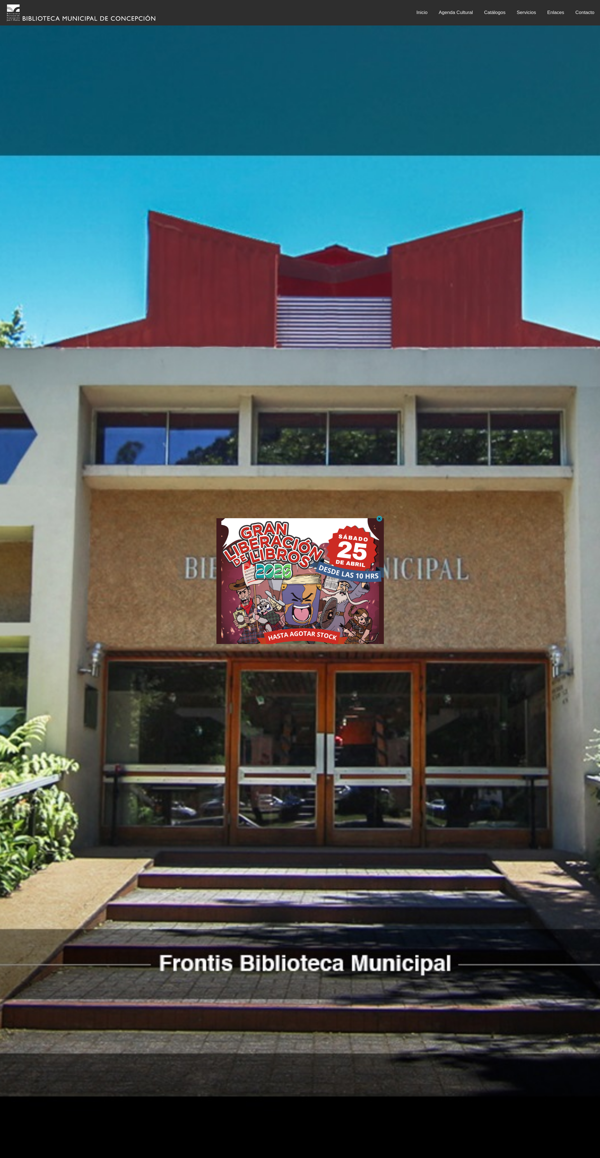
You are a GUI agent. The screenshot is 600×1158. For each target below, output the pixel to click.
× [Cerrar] (379, 518)
